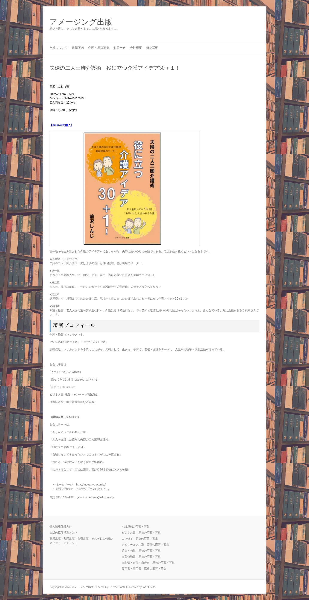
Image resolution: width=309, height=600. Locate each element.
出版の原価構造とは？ (63, 532)
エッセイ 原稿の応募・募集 (141, 538)
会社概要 (136, 48)
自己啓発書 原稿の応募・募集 (143, 556)
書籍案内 (78, 48)
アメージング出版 (81, 22)
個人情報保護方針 (61, 526)
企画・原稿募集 (98, 48)
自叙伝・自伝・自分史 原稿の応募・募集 (149, 562)
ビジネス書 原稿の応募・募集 (143, 532)
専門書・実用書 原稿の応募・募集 (145, 568)
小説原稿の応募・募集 (137, 526)
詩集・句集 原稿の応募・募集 (143, 550)
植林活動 (152, 48)
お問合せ (120, 48)
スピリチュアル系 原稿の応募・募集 (147, 544)
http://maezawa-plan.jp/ (91, 484)
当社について (59, 48)
